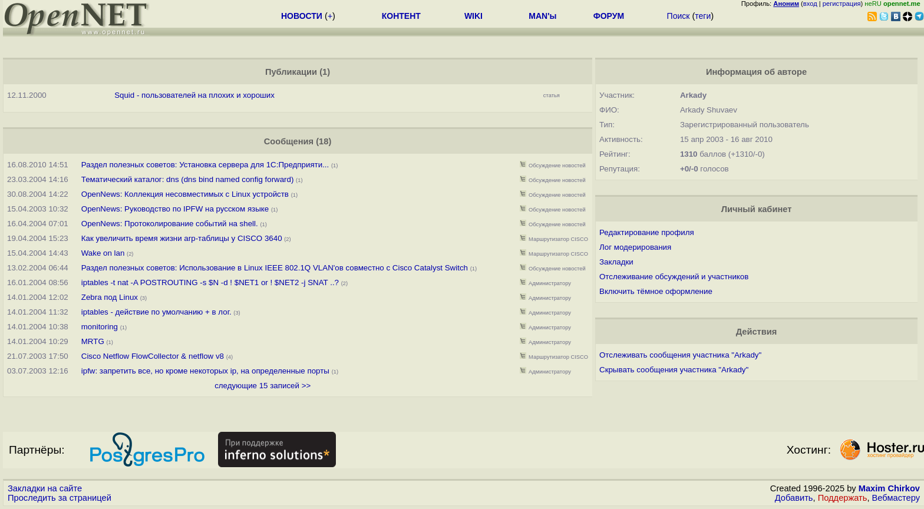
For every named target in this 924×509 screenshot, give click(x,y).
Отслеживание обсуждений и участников (673, 276)
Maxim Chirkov (889, 488)
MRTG (92, 341)
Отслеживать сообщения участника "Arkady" (680, 355)
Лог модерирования (635, 247)
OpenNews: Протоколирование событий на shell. (169, 223)
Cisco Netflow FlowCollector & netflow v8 (152, 356)
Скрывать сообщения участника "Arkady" (673, 369)
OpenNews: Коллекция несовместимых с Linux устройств (185, 194)
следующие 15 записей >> (262, 385)
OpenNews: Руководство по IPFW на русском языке (175, 208)
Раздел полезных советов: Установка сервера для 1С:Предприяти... (205, 164)
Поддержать (842, 498)
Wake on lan (103, 253)
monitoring (99, 326)
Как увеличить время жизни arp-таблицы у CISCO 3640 (181, 238)
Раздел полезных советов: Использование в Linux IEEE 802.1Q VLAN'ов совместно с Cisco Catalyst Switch (274, 267)
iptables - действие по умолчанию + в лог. (157, 312)
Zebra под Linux (109, 297)
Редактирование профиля (646, 232)
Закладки (616, 261)
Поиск (678, 16)
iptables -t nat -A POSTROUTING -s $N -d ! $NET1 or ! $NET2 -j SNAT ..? (210, 282)
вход (810, 3)
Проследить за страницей (59, 498)
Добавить (794, 498)
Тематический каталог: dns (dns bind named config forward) (187, 179)
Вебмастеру (896, 498)
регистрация (842, 3)
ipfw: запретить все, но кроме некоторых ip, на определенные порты (205, 370)
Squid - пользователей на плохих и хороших (194, 95)
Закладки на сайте (45, 488)
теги (703, 16)
